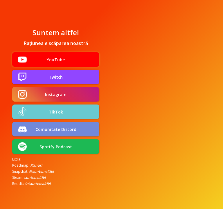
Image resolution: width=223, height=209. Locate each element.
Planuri (36, 165)
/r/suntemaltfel (38, 183)
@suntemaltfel (41, 171)
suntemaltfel (35, 177)
